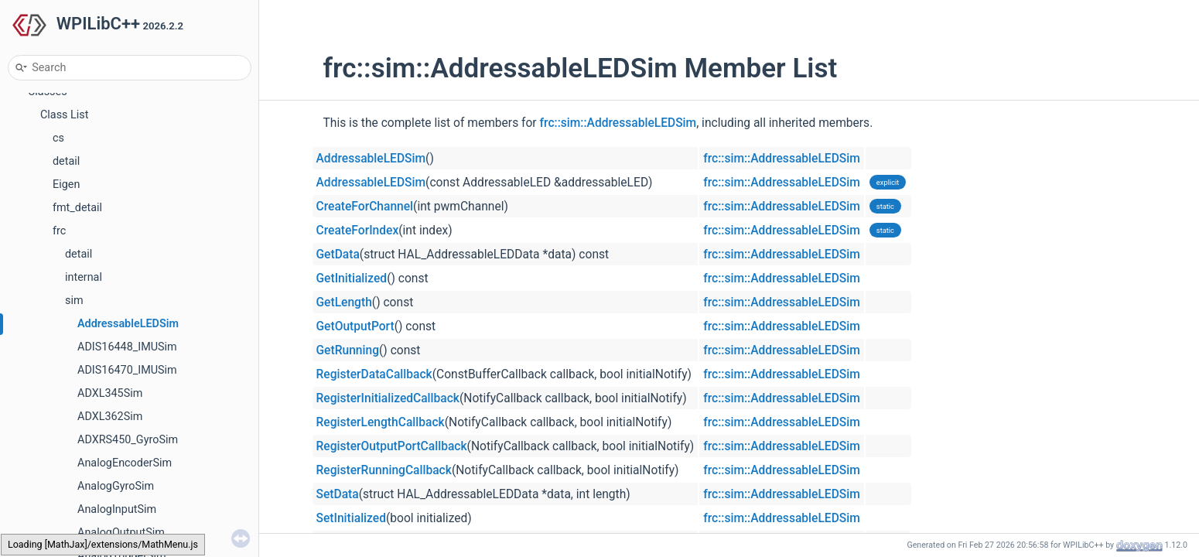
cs (58, 138)
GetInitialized (352, 278)
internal (83, 277)
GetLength (344, 302)
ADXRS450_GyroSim (127, 439)
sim (74, 300)
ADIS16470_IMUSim (127, 370)
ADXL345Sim (109, 393)
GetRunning (348, 350)
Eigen (66, 184)
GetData (338, 254)
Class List (64, 114)
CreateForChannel (365, 207)
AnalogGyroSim (115, 486)
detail (66, 161)
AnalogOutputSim (121, 532)
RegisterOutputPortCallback (391, 446)
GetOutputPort (355, 326)
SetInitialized (351, 518)
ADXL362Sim (109, 416)
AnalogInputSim (116, 509)
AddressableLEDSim (128, 323)
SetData (337, 494)
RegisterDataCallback (374, 374)
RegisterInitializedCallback (388, 398)
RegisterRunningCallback (384, 470)
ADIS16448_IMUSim (127, 347)
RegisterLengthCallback (380, 422)
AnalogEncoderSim (124, 463)
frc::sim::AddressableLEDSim (618, 123)
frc (59, 230)
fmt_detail (77, 207)
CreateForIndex (357, 230)
